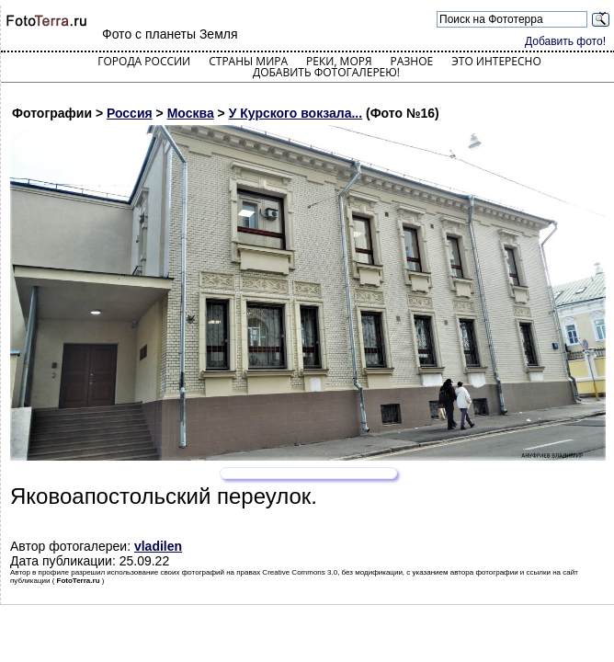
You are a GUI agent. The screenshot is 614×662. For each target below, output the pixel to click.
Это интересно (496, 61)
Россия (130, 113)
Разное (412, 61)
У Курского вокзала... (295, 113)
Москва (190, 113)
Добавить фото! (565, 41)
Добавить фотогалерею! (326, 72)
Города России (143, 61)
